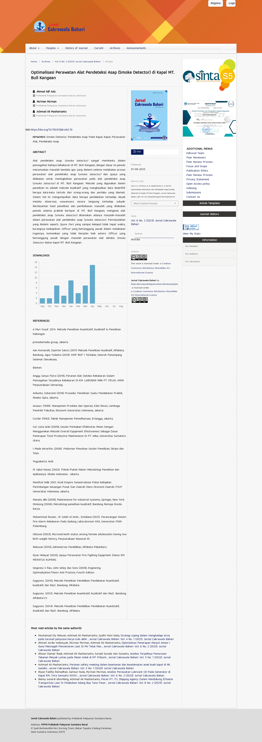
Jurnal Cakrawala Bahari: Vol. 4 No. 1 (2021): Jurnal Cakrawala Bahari (131, 639)
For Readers (191, 246)
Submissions (192, 192)
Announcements (136, 48)
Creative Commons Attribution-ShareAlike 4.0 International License (151, 268)
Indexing (189, 188)
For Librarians (192, 262)
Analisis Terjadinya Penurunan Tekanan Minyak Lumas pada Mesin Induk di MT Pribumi (102, 656)
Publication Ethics (195, 171)
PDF (138, 152)
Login (232, 3)
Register (216, 3)
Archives (115, 48)
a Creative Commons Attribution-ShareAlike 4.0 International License (154, 293)
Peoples (51, 48)
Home (34, 62)
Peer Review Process (198, 162)
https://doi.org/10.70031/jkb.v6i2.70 (51, 130)
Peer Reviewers (194, 157)
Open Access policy (196, 184)
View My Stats (192, 234)
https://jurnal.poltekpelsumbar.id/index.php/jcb (154, 284)
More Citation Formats (145, 203)
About (33, 48)
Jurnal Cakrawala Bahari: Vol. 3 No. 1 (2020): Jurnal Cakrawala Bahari (91, 668)
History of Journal (76, 48)
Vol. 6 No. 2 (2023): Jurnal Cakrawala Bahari (78, 62)
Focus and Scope (195, 166)
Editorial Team (193, 153)
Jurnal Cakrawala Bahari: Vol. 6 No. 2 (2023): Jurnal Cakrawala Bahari (121, 675)
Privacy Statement (196, 179)
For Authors (191, 254)
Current (98, 48)
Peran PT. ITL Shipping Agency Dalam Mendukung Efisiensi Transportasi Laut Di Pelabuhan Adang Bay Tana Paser (105, 681)
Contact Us (191, 197)
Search (227, 48)
